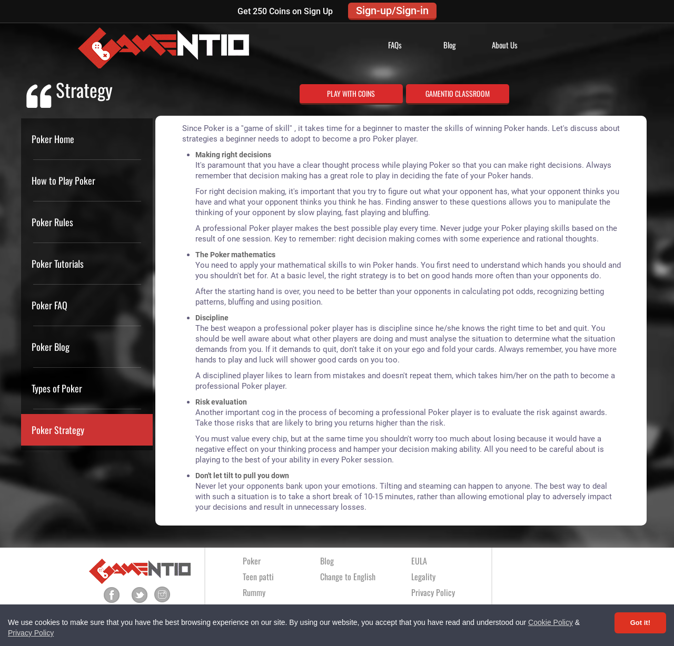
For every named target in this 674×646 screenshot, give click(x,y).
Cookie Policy (550, 622)
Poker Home (53, 139)
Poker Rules (52, 222)
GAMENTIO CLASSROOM (457, 93)
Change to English (347, 576)
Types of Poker (57, 388)
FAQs (395, 45)
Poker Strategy (58, 430)
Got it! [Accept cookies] (640, 623)
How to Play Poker (63, 180)
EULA (419, 560)
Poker (252, 560)
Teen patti (258, 576)
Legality (423, 576)
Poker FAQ (49, 305)
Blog (449, 45)
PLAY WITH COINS (351, 93)
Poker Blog (51, 347)
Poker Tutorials (58, 263)
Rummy (254, 592)
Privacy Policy (31, 633)
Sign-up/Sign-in (392, 10)
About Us (505, 45)
